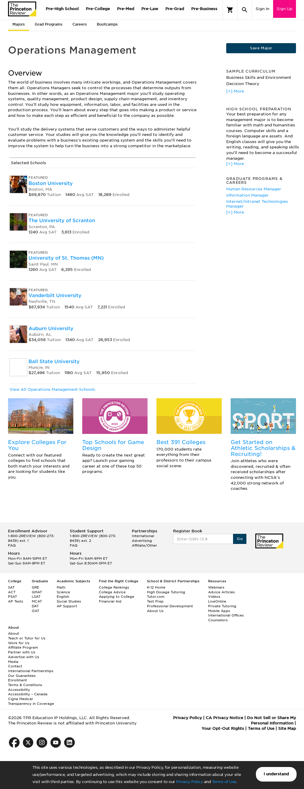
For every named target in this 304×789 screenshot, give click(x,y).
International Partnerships (30, 671)
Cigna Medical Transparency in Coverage (31, 701)
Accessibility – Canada (28, 694)
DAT (35, 606)
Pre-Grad (174, 9)
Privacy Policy (189, 781)
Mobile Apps (219, 611)
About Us (155, 611)
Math (61, 587)
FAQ (12, 545)
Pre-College (98, 9)
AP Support (67, 606)
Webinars (216, 587)
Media (13, 662)
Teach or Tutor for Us (26, 638)
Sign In (262, 9)
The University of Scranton (61, 220)
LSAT (36, 597)
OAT (35, 611)
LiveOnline (217, 601)
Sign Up (284, 9)
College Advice (112, 592)
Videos (214, 597)
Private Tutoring (222, 606)
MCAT (37, 601)
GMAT (37, 592)
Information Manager (247, 195)
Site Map (287, 728)
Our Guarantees (22, 676)
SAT (11, 587)
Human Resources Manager (253, 189)
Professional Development (170, 606)
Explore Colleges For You (37, 445)
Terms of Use (224, 781)
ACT (11, 592)
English (63, 597)
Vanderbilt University (54, 295)
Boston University (50, 183)
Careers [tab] (79, 24)
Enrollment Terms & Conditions (25, 682)
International (143, 536)
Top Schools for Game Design (113, 445)
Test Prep (155, 601)
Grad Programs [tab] (48, 24)
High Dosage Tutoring (166, 592)
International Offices (226, 615)
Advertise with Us (23, 657)
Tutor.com (155, 597)
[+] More (235, 91)
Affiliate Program (23, 647)
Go (240, 539)
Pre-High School (62, 9)
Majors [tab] (18, 24)
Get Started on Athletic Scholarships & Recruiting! (263, 448)
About (13, 633)
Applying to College (116, 597)
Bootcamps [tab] (107, 24)
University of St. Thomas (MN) (66, 258)
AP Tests (15, 601)
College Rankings (114, 587)
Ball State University (54, 361)
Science (63, 592)
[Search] (245, 10)
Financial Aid (110, 601)
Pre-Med (125, 9)
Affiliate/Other (144, 545)
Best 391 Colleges (180, 442)
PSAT (12, 597)
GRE (35, 587)
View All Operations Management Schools (52, 389)
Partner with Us (21, 652)
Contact (15, 666)
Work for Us (18, 643)
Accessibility (19, 690)
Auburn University (50, 328)
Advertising (142, 541)
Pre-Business (204, 9)
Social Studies (69, 601)
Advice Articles (221, 592)
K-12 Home (156, 587)
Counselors (218, 620)
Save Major (261, 48)
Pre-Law (149, 9)
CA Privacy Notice (224, 718)
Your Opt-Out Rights (223, 728)
